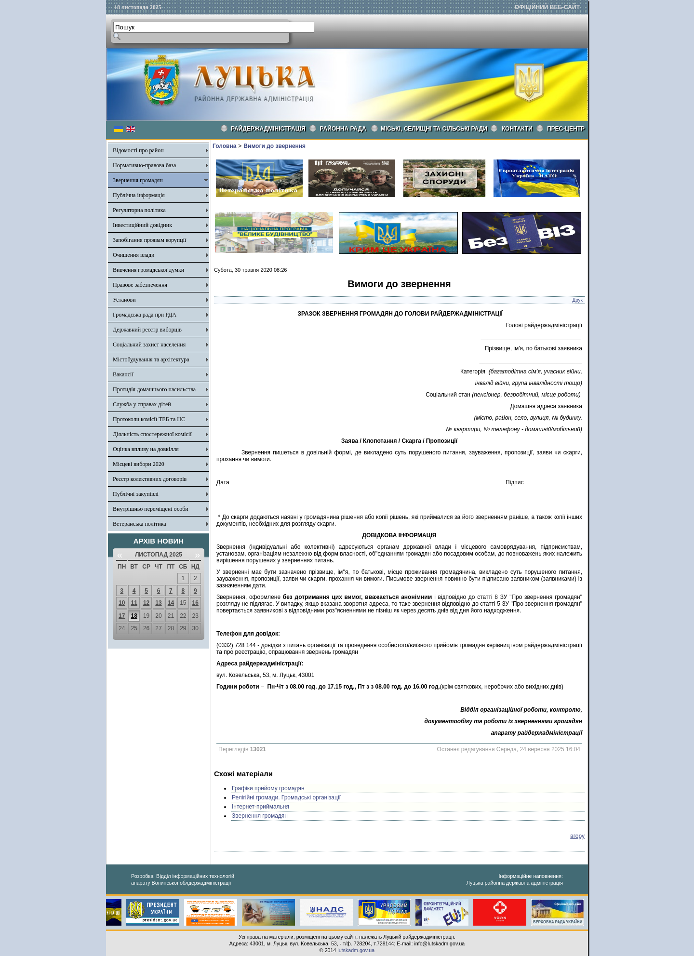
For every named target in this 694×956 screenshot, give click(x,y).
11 (134, 602)
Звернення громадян (138, 180)
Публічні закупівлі (136, 494)
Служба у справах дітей (142, 404)
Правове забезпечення (140, 284)
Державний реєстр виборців (147, 329)
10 (122, 602)
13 (158, 602)
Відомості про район (138, 150)
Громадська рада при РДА (144, 314)
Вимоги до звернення (274, 146)
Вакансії (123, 374)
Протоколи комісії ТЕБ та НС (149, 419)
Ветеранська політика (139, 523)
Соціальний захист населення (149, 344)
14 (171, 602)
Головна (224, 146)
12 (146, 602)
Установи (124, 299)
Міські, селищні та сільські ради (434, 128)
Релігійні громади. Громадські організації (286, 797)
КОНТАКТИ (517, 128)
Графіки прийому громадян (268, 788)
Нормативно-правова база (144, 165)
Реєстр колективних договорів (150, 479)
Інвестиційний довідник (142, 225)
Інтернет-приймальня (260, 806)
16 (195, 602)
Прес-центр (566, 128)
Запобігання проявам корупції (149, 240)
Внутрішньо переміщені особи (150, 508)
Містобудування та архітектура (151, 359)
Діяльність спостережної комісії (152, 434)
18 (134, 615)
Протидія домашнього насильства (154, 389)
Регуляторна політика (139, 210)
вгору (577, 836)
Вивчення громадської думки (148, 269)
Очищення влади (133, 255)
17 (122, 615)
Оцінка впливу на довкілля (146, 449)
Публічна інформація (139, 195)
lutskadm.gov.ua (355, 950)
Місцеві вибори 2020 (138, 464)
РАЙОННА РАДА (343, 128)
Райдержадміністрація (268, 128)
